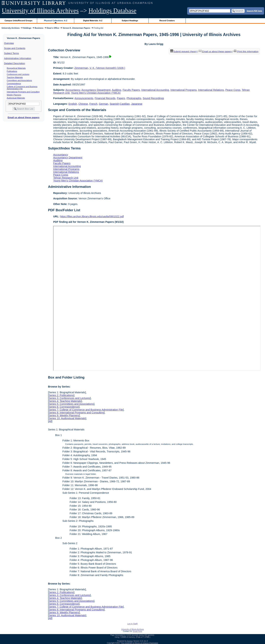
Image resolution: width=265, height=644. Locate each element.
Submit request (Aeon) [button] (183, 51)
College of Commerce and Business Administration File (22, 87)
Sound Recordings (153, 98)
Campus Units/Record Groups (18, 20)
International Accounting (155, 89)
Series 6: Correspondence (64, 406)
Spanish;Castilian (120, 103)
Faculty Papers (131, 89)
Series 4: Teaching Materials (65, 401)
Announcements (84, 98)
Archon (130, 641)
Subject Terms (11, 53)
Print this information (246, 51)
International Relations (211, 89)
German (103, 103)
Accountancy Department (96, 89)
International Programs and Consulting (23, 92)
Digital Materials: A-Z (92, 20)
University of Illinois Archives (40, 10)
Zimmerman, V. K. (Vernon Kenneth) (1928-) (99, 68)
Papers (121, 98)
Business (39, 28)
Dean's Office (53, 28)
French (93, 103)
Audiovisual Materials (16, 98)
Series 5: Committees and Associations (71, 403)
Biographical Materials (16, 68)
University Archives (10, 28)
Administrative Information (17, 58)
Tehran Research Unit (65, 177)
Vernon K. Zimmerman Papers (76, 28)
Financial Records (105, 98)
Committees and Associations (19, 80)
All (50, 421)
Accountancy (72, 89)
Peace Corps (232, 89)
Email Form (137, 631)
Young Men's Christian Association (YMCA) (96, 92)
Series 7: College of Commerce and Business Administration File (86, 409)
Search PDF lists (254, 11)
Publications (12, 71)
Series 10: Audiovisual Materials (67, 418)
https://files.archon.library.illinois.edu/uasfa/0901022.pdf (92, 216)
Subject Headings (130, 20)
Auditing (116, 89)
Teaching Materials (15, 77)
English (72, 103)
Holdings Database (112, 10)
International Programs (183, 89)
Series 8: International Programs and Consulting (76, 412)
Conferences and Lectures (18, 74)
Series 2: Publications (61, 395)
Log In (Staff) (132, 624)
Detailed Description (14, 63)
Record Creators (167, 20)
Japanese (136, 103)
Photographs (133, 98)
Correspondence (14, 83)
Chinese (83, 103)
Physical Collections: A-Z (55, 20)
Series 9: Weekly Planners (64, 415)
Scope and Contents (14, 48)
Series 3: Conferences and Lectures (69, 398)
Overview (9, 43)
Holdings (27, 28)
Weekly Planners (14, 95)
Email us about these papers (23, 117)
